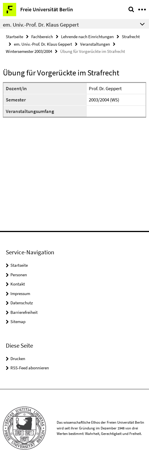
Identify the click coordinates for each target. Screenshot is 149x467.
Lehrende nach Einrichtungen (87, 36)
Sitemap (17, 321)
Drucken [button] (17, 358)
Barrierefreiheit (24, 312)
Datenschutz (21, 302)
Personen (18, 274)
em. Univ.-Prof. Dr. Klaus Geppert (43, 44)
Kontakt (17, 284)
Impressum (20, 293)
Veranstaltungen (95, 44)
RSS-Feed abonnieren (29, 367)
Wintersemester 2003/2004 (29, 51)
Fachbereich (42, 36)
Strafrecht (131, 36)
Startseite (14, 36)
